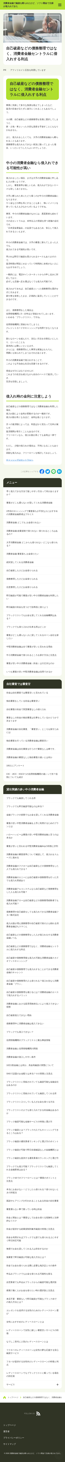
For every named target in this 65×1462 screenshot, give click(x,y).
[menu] (60, 4)
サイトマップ (9, 1444)
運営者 (6, 1431)
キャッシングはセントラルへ (19, 460)
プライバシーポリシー (13, 1438)
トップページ (9, 1425)
